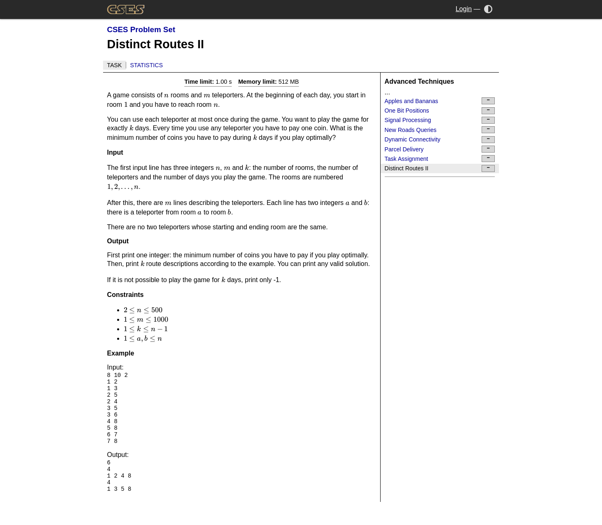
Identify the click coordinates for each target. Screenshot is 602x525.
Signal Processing (440, 120)
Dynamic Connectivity (440, 139)
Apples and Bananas (440, 100)
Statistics (146, 65)
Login (464, 8)
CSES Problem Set (141, 29)
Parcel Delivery (440, 149)
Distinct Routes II (440, 168)
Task (114, 65)
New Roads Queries (440, 129)
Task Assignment (440, 158)
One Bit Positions (440, 110)
